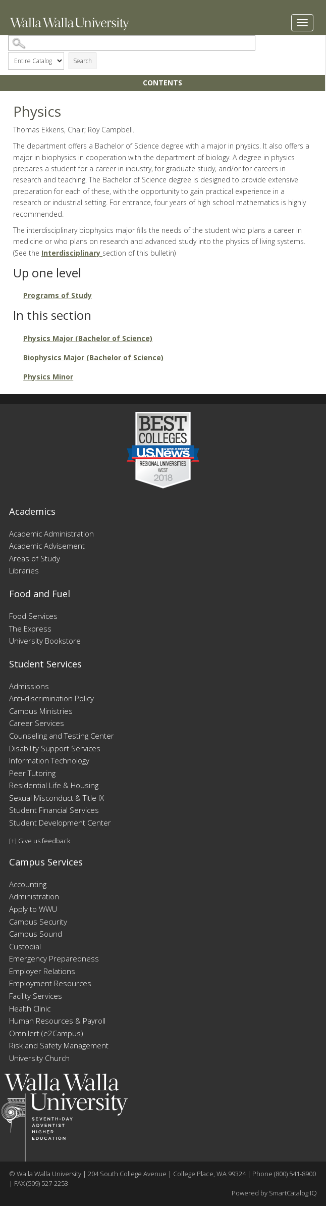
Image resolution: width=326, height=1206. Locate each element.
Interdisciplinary (71, 253)
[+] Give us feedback (39, 840)
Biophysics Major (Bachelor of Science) (93, 357)
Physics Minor (48, 376)
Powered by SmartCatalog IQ (274, 1192)
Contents (162, 82)
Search (82, 61)
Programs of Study (57, 295)
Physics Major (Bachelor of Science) (87, 338)
